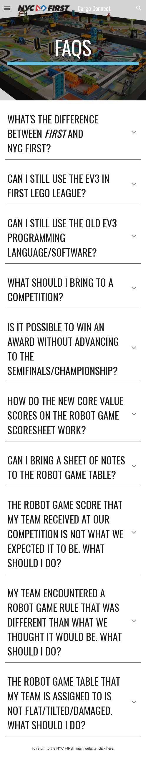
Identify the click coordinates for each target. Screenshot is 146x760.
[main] (73, 50)
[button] (7, 8)
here (109, 748)
